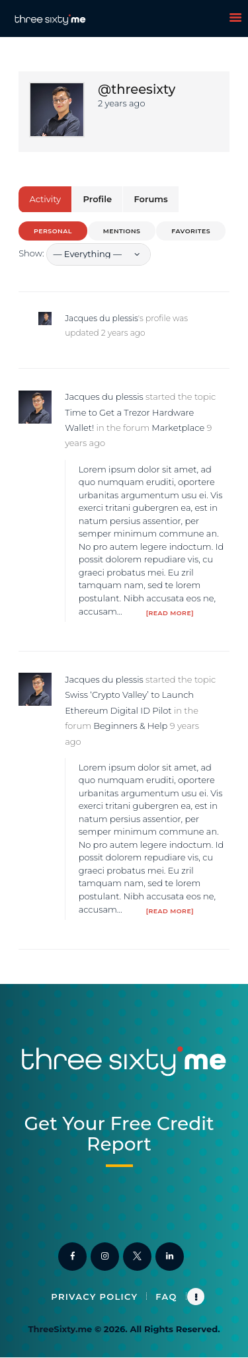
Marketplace (177, 427)
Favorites (190, 231)
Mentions (122, 231)
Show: (31, 253)
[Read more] (170, 612)
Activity (45, 199)
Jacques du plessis (101, 318)
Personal (53, 231)
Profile (97, 199)
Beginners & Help (130, 725)
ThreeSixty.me (60, 1329)
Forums (151, 199)
